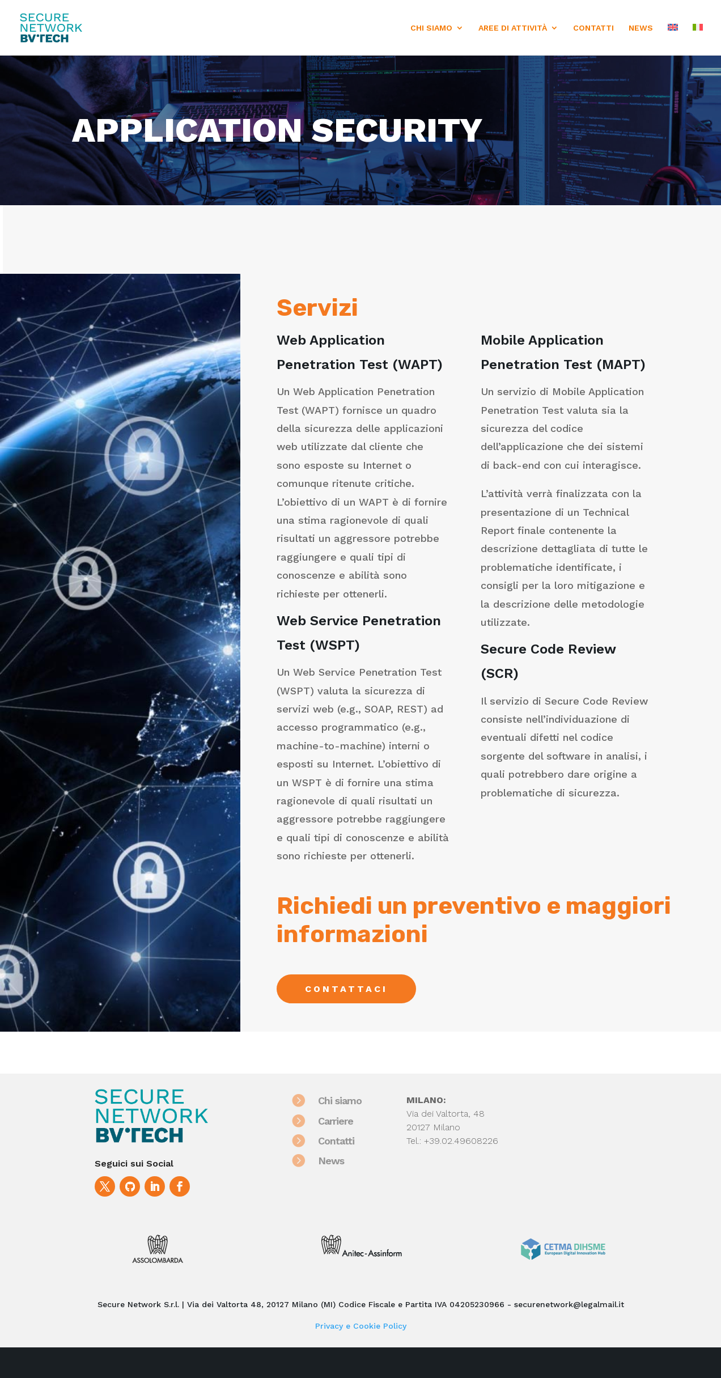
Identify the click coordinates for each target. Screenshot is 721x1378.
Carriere (342, 1121)
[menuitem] (673, 40)
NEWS (641, 28)
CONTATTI (593, 28)
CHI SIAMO (431, 28)
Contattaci (346, 988)
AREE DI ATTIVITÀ (512, 28)
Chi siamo (346, 1100)
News (338, 1161)
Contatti (343, 1141)
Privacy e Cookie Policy (360, 1325)
